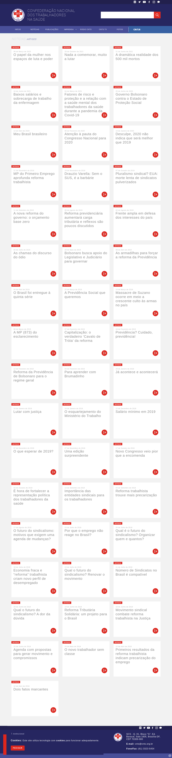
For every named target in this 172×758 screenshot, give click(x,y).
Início (18, 30)
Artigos (31, 39)
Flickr (135, 2)
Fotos (120, 30)
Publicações (51, 30)
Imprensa (69, 30)
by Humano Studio (170, 755)
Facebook (149, 2)
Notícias (35, 30)
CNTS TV (103, 30)
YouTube (144, 2)
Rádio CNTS (86, 30)
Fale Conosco (159, 2)
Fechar (17, 748)
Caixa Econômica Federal (137, 29)
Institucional (18, 734)
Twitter (140, 2)
